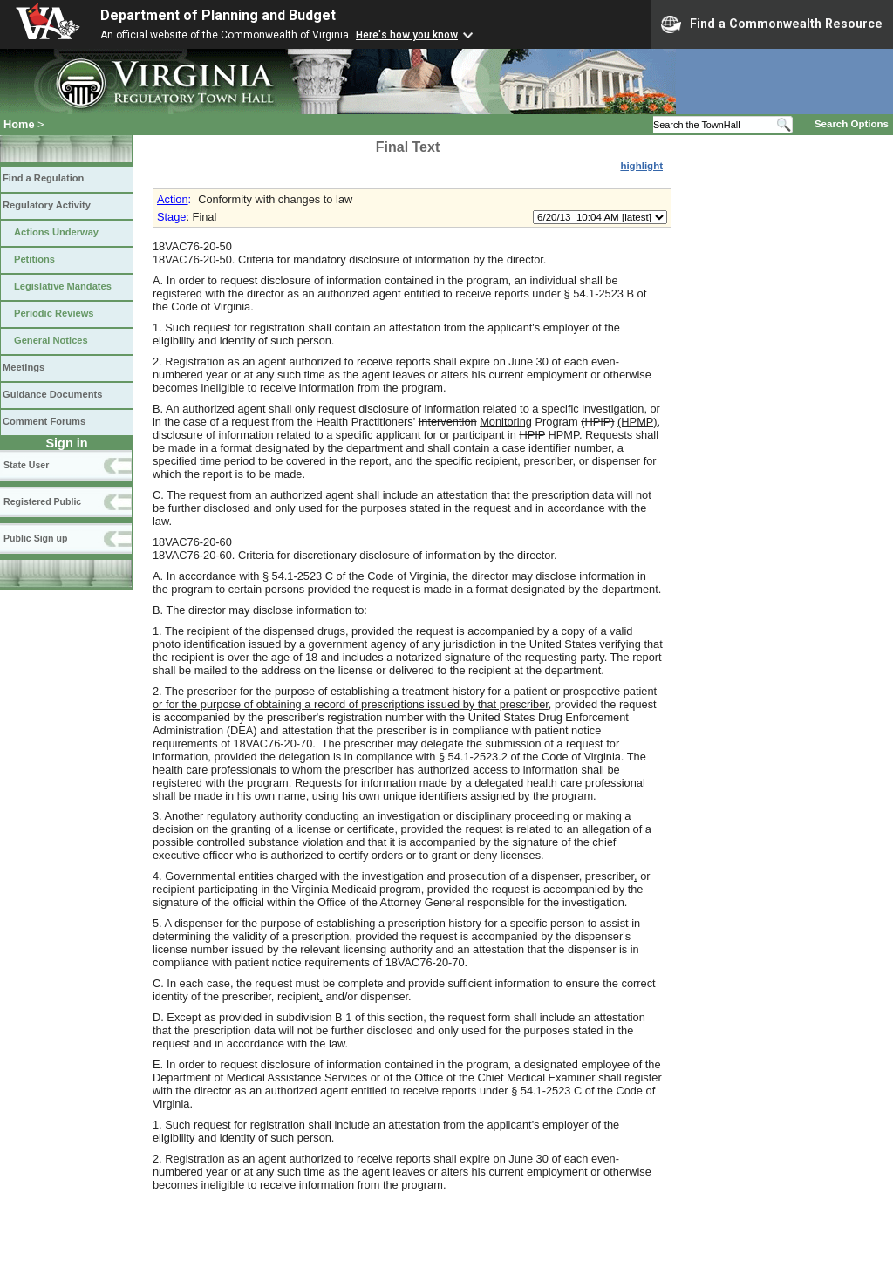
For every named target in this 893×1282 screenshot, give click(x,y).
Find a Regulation (43, 178)
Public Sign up (35, 538)
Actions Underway (56, 232)
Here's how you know (407, 35)
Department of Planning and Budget (218, 15)
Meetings (23, 367)
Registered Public (42, 501)
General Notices (51, 340)
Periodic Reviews (54, 313)
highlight (641, 165)
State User (26, 465)
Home (19, 124)
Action (172, 199)
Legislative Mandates (63, 286)
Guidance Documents (52, 394)
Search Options (852, 124)
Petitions (34, 259)
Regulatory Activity (47, 205)
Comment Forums (44, 421)
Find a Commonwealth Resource (772, 24)
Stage (171, 216)
